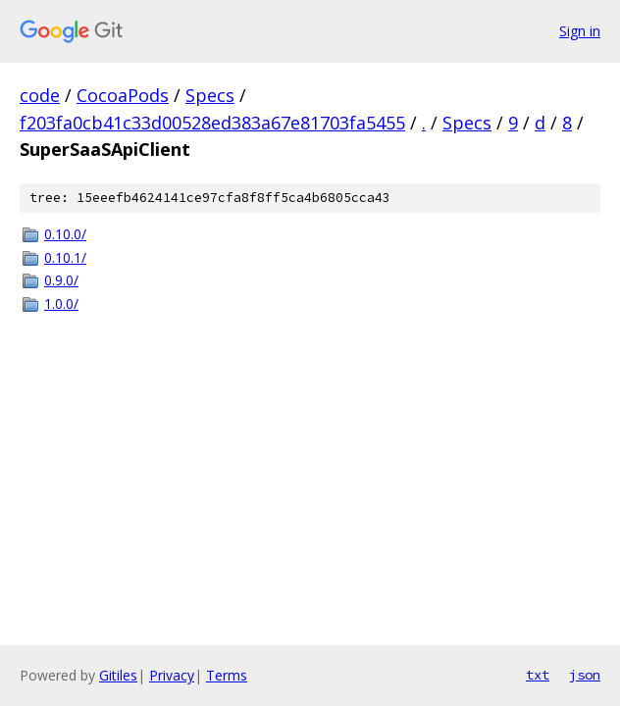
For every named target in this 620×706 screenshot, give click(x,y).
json (584, 674)
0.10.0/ (65, 234)
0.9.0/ (61, 280)
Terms (226, 675)
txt (537, 674)
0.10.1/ (65, 257)
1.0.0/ (61, 303)
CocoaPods (123, 95)
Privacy (171, 675)
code (40, 95)
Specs (209, 95)
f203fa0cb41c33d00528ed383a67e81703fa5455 (212, 122)
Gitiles (118, 675)
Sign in (579, 31)
